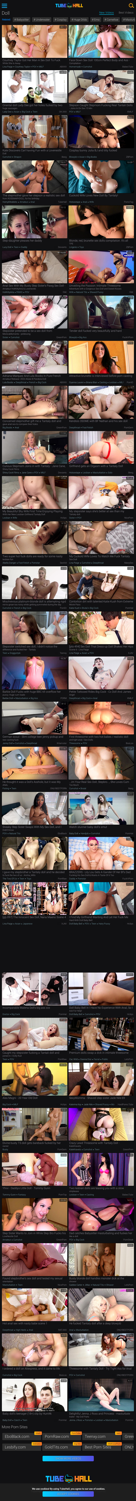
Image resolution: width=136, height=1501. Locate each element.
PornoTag (128, 202)
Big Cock (26, 111)
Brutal (84, 608)
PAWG (19, 292)
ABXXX (63, 66)
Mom (113, 1104)
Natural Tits (82, 292)
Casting (103, 382)
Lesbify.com (23, 1446)
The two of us (10, 878)
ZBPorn (129, 157)
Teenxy (63, 653)
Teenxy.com (103, 1436)
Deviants (62, 247)
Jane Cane (26, 472)
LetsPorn (129, 1059)
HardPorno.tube (125, 1104)
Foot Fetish (87, 427)
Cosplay (61, 19)
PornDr (63, 608)
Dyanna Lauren (76, 382)
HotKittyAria (9, 292)
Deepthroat (21, 382)
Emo (96, 19)
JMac (87, 1285)
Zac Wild (73, 1059)
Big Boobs (92, 157)
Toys (81, 247)
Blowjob (73, 157)
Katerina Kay (75, 1104)
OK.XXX (63, 111)
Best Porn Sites (103, 1446)
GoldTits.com (63, 1446)
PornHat (129, 608)
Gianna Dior (86, 1059)
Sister (6, 337)
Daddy (24, 247)
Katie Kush (74, 608)
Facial (96, 1059)
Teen (34, 111)
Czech (17, 1420)
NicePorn (128, 517)
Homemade (75, 66)
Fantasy (22, 1194)
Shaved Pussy (96, 292)
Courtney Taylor (22, 66)
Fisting (6, 788)
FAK (65, 292)
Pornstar (35, 563)
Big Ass (83, 337)
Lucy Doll (7, 247)
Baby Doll (74, 833)
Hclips (63, 517)
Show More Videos (68, 1458)
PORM (63, 698)
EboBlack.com (23, 1436)
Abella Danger (10, 563)
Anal (32, 202)
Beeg (64, 157)
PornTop (63, 1194)
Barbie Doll (8, 698)
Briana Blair (92, 382)
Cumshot (87, 66)
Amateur (24, 202)
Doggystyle (15, 653)
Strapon (17, 157)
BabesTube (127, 66)
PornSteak (128, 1239)
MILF (41, 66)
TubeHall (62, 202)
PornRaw (62, 878)
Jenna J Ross (76, 1420)
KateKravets (75, 1149)
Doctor (6, 1014)
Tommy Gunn (9, 1194)
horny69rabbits (10, 202)
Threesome (75, 743)
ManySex (128, 563)
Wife (91, 202)
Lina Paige (8, 66)
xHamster (62, 743)
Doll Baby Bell (76, 923)
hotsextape (75, 202)
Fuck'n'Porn (128, 337)
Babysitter (22, 19)
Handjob (84, 833)
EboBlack (62, 833)
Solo (109, 472)
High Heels (21, 1330)
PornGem (128, 427)
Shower (110, 1285)
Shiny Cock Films (11, 472)
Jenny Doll (8, 743)
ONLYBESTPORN (58, 788)
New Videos (106, 12)
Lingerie (73, 247)
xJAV (130, 653)
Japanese (27, 923)
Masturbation (99, 472)
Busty (5, 1149)
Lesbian (113, 382)
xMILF (130, 111)
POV (34, 66)
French (32, 382)
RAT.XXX (62, 1330)
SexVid (63, 563)
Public (104, 1059)
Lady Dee (7, 111)
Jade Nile (88, 1104)
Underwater (42, 19)
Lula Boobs (8, 382)
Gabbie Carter (76, 1285)
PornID (130, 382)
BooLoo (129, 743)
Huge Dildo (80, 19)
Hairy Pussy (104, 923)
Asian (16, 111)
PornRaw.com (63, 1436)
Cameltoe (112, 19)
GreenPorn (61, 337)
